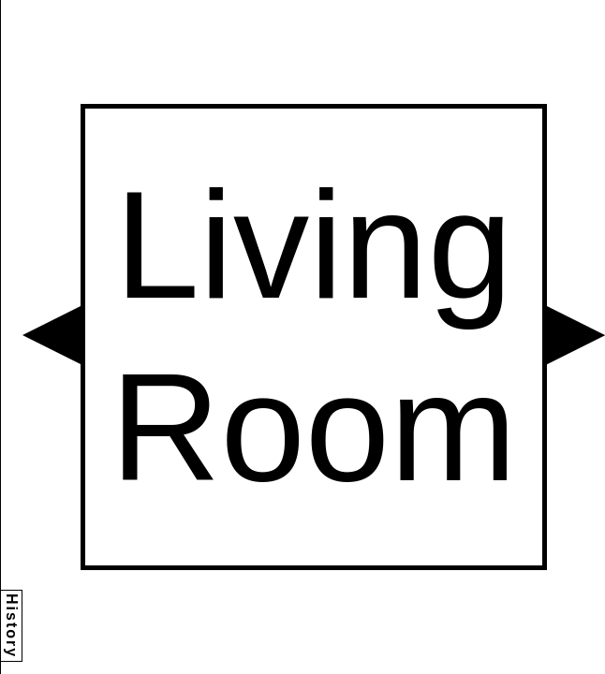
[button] (51, 335)
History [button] (12, 625)
